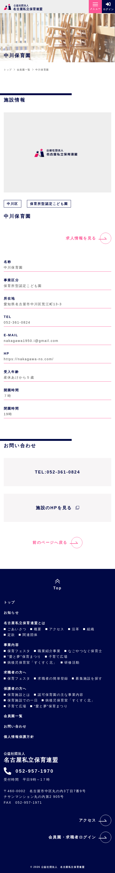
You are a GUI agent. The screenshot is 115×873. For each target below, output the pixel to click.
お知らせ (11, 613)
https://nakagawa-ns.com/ (29, 359)
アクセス (56, 629)
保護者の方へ (15, 688)
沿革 (75, 629)
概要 (37, 629)
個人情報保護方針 (19, 737)
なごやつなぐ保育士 (85, 651)
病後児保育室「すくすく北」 (32, 662)
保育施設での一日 (22, 700)
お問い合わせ (15, 726)
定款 (11, 635)
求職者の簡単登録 (53, 678)
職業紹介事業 (49, 651)
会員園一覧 (13, 716)
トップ (9, 602)
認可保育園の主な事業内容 (60, 695)
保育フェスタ (18, 651)
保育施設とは (18, 695)
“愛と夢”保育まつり (24, 656)
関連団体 (30, 635)
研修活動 (72, 662)
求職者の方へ (15, 672)
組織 (90, 629)
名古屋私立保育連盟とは (25, 623)
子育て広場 (58, 656)
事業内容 (11, 645)
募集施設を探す (89, 678)
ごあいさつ (16, 629)
